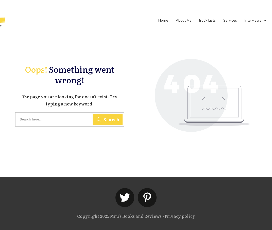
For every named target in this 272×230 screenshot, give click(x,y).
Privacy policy (180, 216)
